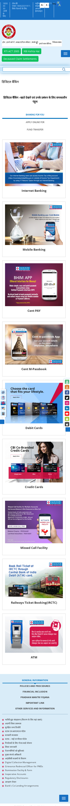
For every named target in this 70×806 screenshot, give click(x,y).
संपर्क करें (35, 42)
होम (3, 42)
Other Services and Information (35, 722)
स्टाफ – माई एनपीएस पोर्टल (16, 752)
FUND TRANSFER (35, 129)
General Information (35, 693)
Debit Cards (35, 436)
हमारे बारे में (10, 42)
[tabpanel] (35, 409)
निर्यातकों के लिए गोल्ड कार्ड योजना (18, 756)
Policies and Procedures (35, 699)
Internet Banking (35, 192)
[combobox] (58, 4)
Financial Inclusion (35, 705)
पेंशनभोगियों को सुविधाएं (14, 764)
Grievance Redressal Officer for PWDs (24, 779)
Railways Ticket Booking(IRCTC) (35, 615)
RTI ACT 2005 (11, 51)
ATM (35, 671)
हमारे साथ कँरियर (45, 44)
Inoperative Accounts (15, 787)
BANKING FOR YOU (35, 114)
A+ (42, 5)
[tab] (35, 115)
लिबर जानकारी (11, 760)
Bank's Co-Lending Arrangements (22, 798)
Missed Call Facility (35, 559)
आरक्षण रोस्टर (10, 795)
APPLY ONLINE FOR (35, 122)
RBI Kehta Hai (32, 51)
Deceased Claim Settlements (20, 58)
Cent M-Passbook (35, 375)
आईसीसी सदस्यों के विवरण (15, 771)
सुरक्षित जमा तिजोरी (13, 740)
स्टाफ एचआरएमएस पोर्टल (15, 744)
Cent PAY (35, 315)
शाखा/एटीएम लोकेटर (23, 42)
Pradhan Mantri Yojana (35, 710)
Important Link (35, 716)
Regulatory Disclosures (16, 791)
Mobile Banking (35, 253)
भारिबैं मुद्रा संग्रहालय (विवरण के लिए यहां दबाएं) (23, 733)
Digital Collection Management (20, 775)
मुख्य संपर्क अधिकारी (13, 767)
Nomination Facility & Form (18, 783)
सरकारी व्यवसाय (11, 748)
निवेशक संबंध (56, 42)
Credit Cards (35, 496)
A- (47, 5)
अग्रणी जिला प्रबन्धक (13, 737)
